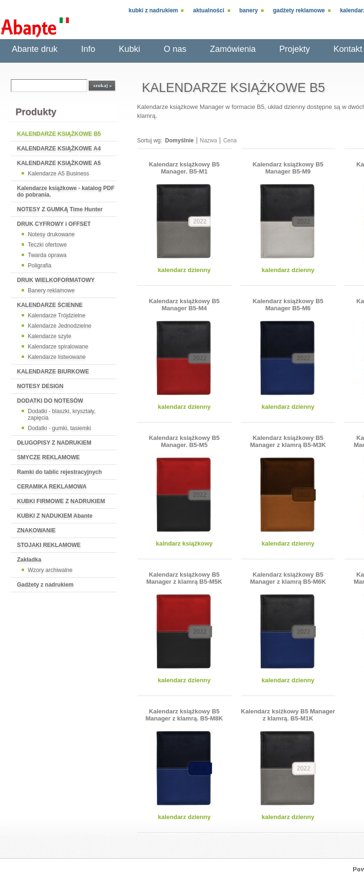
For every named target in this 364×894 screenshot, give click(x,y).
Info (88, 49)
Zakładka (29, 559)
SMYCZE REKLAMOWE (48, 457)
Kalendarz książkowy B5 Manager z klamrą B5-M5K (184, 578)
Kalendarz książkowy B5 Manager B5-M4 (184, 305)
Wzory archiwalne (50, 570)
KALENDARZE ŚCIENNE (50, 305)
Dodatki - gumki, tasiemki (59, 428)
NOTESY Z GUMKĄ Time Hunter (60, 209)
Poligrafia (39, 265)
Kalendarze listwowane (57, 357)
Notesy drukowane (51, 234)
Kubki (129, 49)
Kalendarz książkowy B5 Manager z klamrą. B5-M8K (184, 715)
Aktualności (208, 10)
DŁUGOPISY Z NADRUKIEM (54, 442)
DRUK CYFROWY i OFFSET (54, 224)
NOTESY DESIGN (40, 386)
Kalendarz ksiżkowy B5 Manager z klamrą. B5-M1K (288, 715)
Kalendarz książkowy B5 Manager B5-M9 (288, 168)
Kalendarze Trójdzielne (56, 315)
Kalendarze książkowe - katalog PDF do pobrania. (66, 191)
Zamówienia (233, 49)
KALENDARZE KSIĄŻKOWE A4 (59, 148)
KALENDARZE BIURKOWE (53, 371)
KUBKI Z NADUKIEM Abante (54, 516)
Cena (230, 140)
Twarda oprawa (47, 255)
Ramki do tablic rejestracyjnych (59, 472)
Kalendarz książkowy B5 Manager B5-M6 (288, 305)
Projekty (294, 49)
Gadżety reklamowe (299, 10)
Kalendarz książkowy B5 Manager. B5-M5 (184, 441)
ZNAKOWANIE (36, 530)
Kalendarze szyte (49, 336)
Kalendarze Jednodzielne (59, 326)
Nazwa (208, 140)
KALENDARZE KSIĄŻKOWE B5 (59, 134)
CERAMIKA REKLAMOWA (52, 486)
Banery (249, 10)
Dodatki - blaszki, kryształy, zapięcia (62, 414)
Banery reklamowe (51, 290)
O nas (175, 49)
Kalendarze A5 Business (58, 173)
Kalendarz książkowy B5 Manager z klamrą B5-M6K (288, 578)
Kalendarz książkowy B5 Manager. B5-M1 (184, 168)
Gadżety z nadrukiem (45, 584)
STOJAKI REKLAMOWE (49, 545)
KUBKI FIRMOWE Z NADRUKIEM (61, 501)
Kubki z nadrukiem (153, 10)
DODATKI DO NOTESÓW (50, 400)
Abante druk (35, 49)
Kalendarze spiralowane (58, 346)
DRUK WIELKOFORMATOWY (56, 280)
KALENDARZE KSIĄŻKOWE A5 (59, 163)
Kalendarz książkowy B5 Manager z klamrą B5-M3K (288, 441)
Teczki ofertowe (47, 244)
